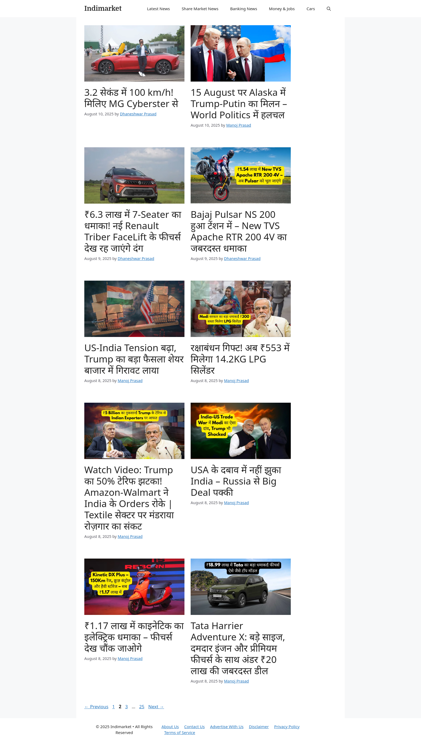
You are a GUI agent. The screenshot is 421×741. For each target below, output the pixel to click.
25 (142, 706)
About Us (170, 726)
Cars (311, 8)
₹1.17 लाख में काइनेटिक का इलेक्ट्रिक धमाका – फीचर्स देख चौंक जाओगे (134, 636)
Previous (96, 706)
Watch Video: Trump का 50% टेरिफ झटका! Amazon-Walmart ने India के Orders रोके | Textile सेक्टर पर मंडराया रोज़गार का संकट (129, 497)
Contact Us (194, 726)
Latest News (158, 8)
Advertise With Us (226, 726)
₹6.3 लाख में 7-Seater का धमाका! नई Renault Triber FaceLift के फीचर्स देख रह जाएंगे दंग (132, 231)
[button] (329, 8)
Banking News (243, 8)
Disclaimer (259, 726)
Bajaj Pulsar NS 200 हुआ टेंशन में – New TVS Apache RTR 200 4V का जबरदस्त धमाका (239, 231)
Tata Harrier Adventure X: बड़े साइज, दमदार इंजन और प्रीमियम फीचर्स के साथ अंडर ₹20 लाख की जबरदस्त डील (238, 648)
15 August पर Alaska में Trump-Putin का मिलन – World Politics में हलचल (239, 103)
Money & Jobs (282, 8)
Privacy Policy (287, 726)
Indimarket (103, 8)
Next (156, 706)
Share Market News (200, 8)
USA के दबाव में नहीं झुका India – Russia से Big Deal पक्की (236, 480)
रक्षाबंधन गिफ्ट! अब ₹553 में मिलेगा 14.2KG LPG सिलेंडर (240, 358)
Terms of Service (179, 732)
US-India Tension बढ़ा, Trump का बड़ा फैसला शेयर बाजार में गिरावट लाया (134, 358)
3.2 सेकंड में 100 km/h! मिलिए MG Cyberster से (131, 98)
